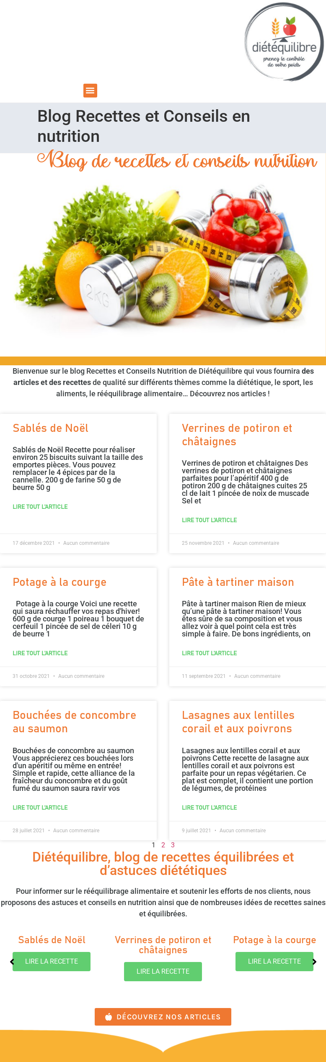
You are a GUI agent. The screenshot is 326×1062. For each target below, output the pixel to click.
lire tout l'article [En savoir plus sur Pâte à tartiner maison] (209, 654)
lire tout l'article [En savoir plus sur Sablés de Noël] (40, 507)
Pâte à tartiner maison (238, 582)
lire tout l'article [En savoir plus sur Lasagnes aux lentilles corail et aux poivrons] (209, 808)
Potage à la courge (59, 582)
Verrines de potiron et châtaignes (163, 945)
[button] (90, 90)
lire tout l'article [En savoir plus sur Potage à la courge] (40, 654)
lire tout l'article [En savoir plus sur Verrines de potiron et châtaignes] (209, 520)
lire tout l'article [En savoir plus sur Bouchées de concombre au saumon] (40, 808)
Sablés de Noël (50, 428)
